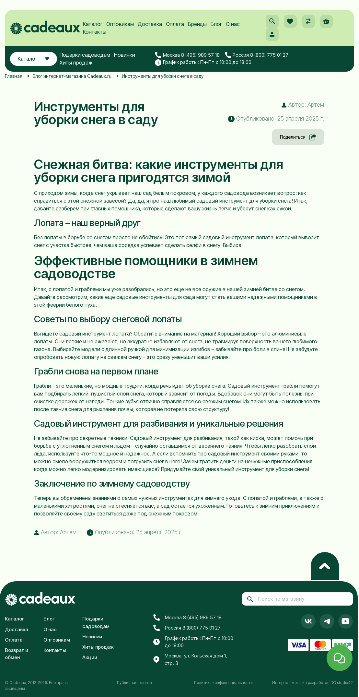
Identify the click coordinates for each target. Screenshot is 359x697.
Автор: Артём (303, 104)
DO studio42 (341, 682)
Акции (89, 657)
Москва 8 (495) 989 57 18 (187, 56)
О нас (233, 24)
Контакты (95, 32)
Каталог (93, 24)
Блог (216, 24)
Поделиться (298, 137)
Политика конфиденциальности (223, 682)
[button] (271, 22)
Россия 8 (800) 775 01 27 (257, 56)
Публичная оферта (134, 682)
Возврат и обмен (16, 654)
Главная (13, 76)
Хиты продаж (76, 63)
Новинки (125, 56)
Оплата (175, 24)
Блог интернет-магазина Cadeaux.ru (72, 76)
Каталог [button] (34, 59)
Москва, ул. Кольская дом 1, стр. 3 (190, 659)
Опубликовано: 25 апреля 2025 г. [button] (276, 118)
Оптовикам (120, 24)
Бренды (197, 24)
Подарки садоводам (85, 56)
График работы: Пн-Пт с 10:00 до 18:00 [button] (203, 63)
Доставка (150, 24)
